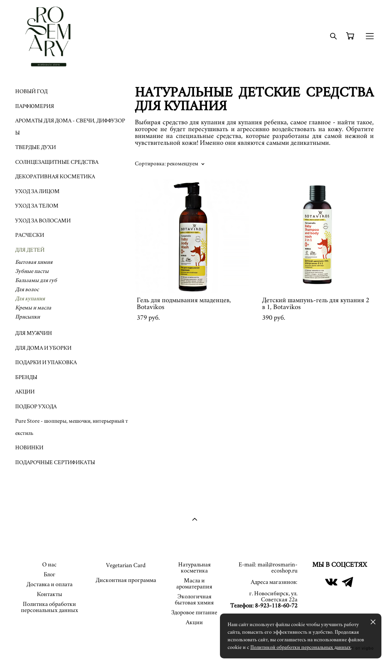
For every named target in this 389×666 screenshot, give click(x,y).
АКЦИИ (25, 392)
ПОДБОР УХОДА (36, 406)
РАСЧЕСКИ (29, 235)
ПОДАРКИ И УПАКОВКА (46, 362)
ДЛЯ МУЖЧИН (33, 333)
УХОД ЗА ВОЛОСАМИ (43, 221)
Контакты (49, 594)
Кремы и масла (33, 308)
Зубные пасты (32, 271)
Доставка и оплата (50, 584)
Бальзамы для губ (36, 280)
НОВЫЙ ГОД (31, 91)
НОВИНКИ (29, 447)
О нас (49, 564)
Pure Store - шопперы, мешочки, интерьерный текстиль (71, 427)
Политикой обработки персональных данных (300, 647)
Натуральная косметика (194, 567)
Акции (194, 622)
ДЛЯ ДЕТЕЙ (29, 250)
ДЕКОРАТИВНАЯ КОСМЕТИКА (55, 176)
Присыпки (27, 317)
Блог (49, 574)
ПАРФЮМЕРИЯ (34, 106)
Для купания (30, 298)
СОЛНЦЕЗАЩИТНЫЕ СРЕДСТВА (56, 162)
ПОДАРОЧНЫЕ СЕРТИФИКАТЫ (55, 462)
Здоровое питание (194, 612)
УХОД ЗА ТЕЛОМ (37, 206)
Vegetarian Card (125, 565)
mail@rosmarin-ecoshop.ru (277, 567)
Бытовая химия (33, 262)
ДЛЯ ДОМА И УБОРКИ (43, 348)
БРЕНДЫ (26, 377)
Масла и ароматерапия (194, 583)
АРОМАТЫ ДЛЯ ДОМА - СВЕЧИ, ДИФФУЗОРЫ (70, 127)
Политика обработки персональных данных (49, 607)
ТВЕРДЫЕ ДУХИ (35, 147)
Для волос (27, 289)
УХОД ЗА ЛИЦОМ (37, 191)
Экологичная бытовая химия (194, 599)
